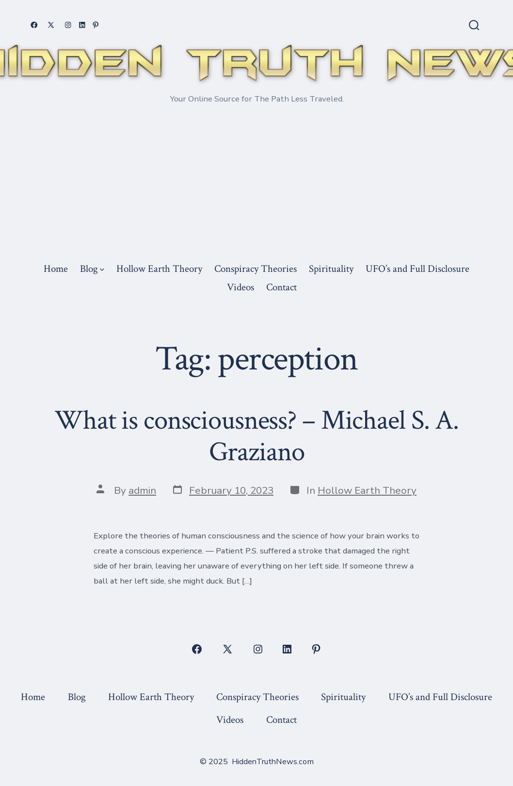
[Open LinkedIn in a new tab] (82, 25)
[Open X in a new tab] (51, 25)
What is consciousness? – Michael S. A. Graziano (256, 436)
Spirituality (331, 268)
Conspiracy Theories (255, 268)
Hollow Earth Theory (159, 268)
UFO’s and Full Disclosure (417, 268)
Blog (92, 268)
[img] (102, 270)
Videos (240, 287)
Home (56, 268)
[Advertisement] (256, 186)
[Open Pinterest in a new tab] (96, 25)
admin (142, 490)
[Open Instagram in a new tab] (68, 25)
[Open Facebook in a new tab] (34, 25)
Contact (281, 287)
